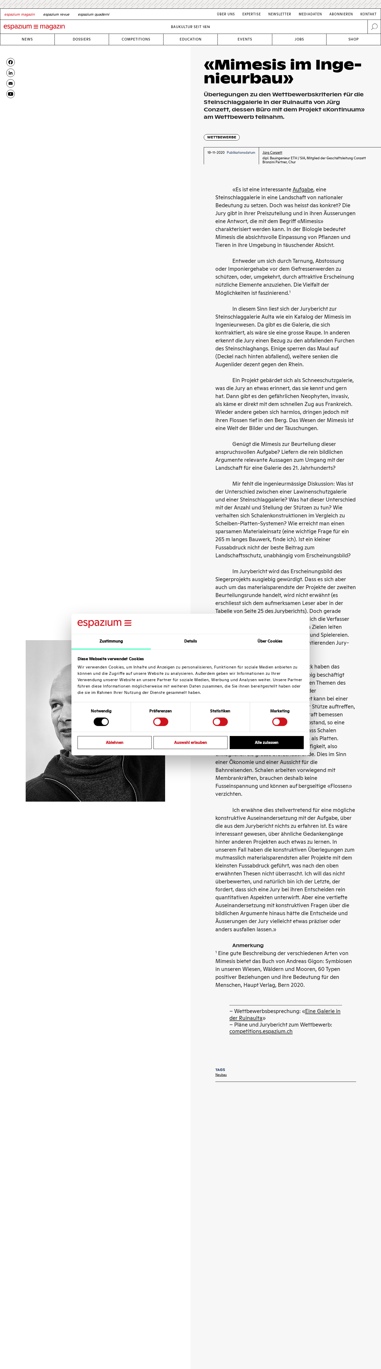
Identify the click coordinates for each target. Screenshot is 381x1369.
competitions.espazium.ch (261, 1031)
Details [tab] (190, 641)
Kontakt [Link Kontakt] (368, 14)
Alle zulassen (266, 742)
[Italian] (93, 14)
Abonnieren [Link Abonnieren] (341, 14)
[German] (19, 14)
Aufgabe (303, 189)
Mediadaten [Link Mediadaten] (310, 14)
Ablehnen (114, 742)
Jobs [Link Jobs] (299, 39)
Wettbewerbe (221, 137)
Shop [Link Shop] (353, 39)
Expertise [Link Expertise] (251, 14)
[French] (56, 14)
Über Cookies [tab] (269, 641)
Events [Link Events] (245, 39)
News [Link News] (27, 39)
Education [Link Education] (191, 39)
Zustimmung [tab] (111, 641)
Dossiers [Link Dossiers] (82, 39)
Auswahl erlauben (190, 742)
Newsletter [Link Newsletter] (279, 14)
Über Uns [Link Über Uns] (226, 14)
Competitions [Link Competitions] (136, 39)
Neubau (221, 1075)
